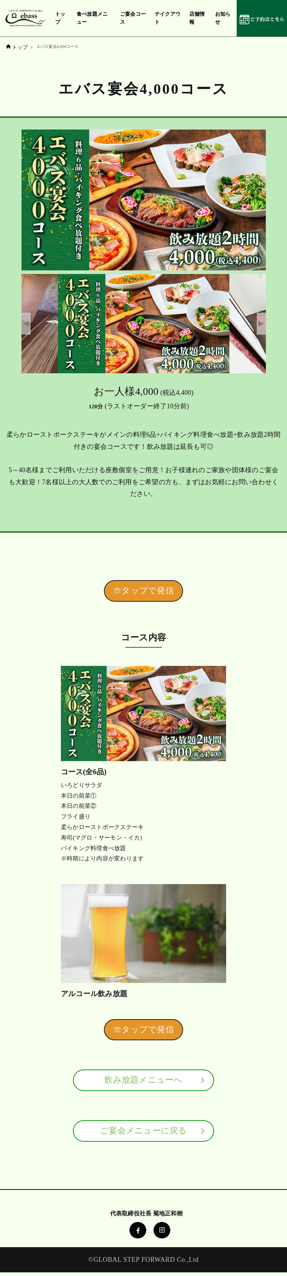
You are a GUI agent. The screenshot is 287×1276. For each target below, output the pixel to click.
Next (261, 324)
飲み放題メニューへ (143, 1082)
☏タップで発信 (143, 591)
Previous (26, 324)
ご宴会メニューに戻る (143, 1133)
